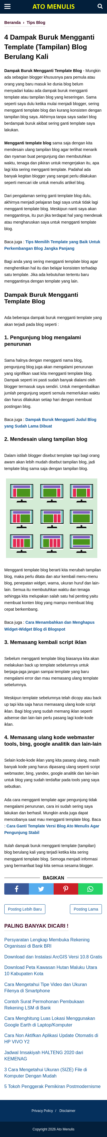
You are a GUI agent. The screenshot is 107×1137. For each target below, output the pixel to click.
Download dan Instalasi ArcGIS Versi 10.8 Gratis (53, 956)
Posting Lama (86, 909)
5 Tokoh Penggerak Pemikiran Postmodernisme (52, 1086)
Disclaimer (67, 1111)
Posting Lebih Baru (25, 909)
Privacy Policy (42, 1111)
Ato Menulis (54, 7)
